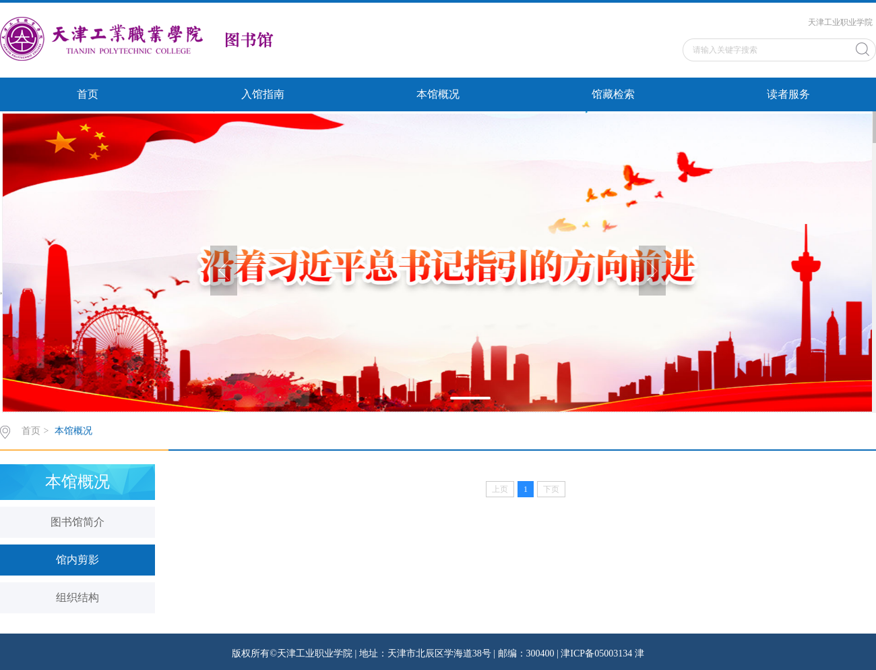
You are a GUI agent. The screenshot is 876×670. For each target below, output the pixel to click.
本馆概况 (438, 94)
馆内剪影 (77, 559)
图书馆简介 (77, 522)
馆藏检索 (613, 94)
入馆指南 (262, 94)
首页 (87, 94)
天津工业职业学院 (840, 22)
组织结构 (77, 597)
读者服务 (788, 94)
